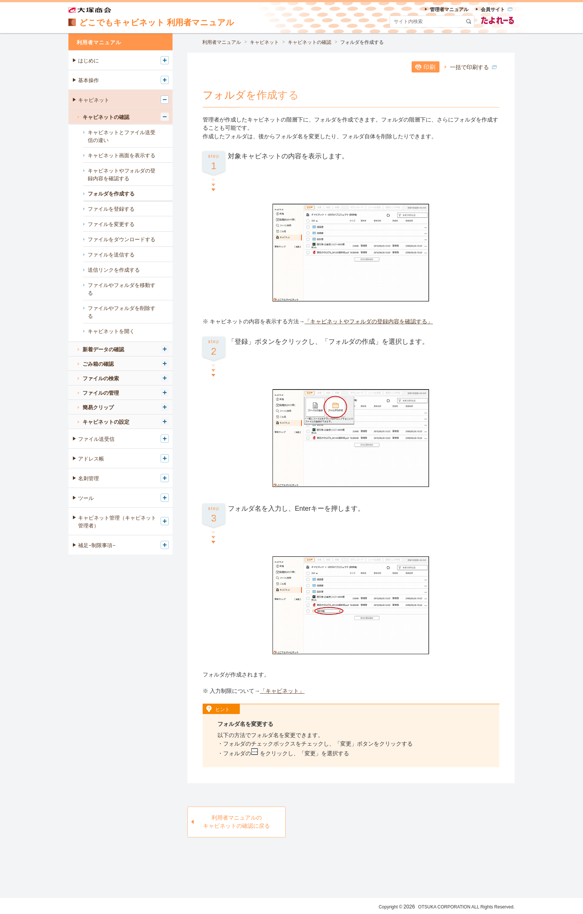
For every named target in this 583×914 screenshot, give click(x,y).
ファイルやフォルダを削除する (121, 312)
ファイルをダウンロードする (121, 239)
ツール (86, 498)
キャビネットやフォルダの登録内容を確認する (121, 174)
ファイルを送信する (111, 255)
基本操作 (88, 80)
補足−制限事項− (96, 545)
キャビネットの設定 (106, 422)
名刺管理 (88, 478)
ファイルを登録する (111, 209)
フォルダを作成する (362, 42)
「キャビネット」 (282, 691)
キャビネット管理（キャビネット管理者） (117, 522)
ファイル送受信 (96, 439)
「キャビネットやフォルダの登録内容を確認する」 (369, 321)
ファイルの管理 (101, 393)
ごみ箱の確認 (98, 364)
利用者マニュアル (221, 42)
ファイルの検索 (101, 378)
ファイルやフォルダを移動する (121, 289)
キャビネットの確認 (309, 42)
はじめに (88, 61)
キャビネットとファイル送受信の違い (121, 136)
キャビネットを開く (111, 331)
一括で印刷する (473, 67)
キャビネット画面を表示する (121, 155)
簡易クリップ (98, 407)
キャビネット (264, 42)
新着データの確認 (103, 349)
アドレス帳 (91, 459)
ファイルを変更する (111, 224)
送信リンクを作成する (114, 270)
